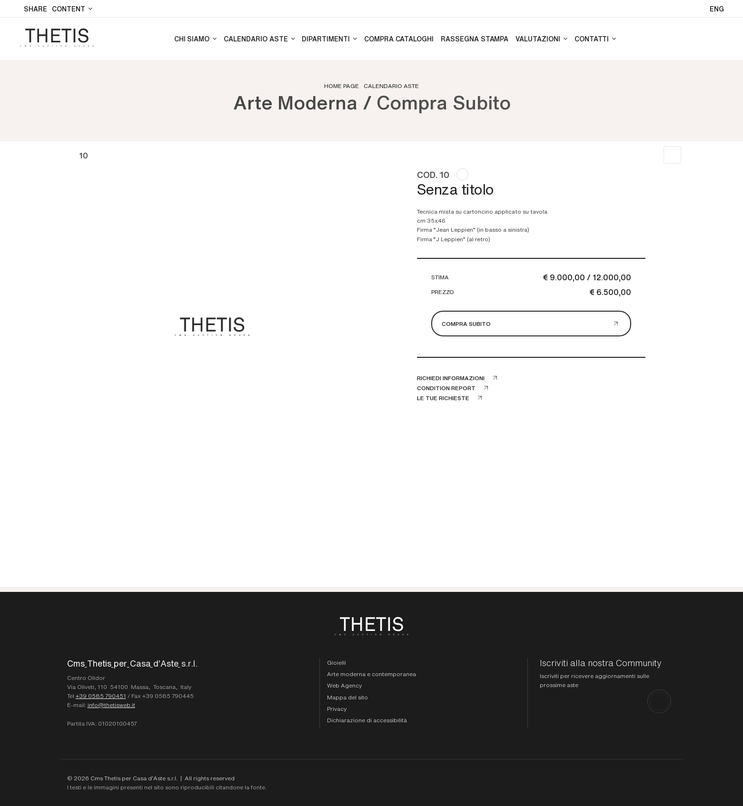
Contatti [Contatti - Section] (592, 38)
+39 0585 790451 (101, 695)
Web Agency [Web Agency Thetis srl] (344, 685)
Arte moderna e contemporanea (371, 674)
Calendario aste (391, 85)
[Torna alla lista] (672, 155)
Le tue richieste (443, 398)
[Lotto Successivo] (98, 155)
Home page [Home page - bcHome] (341, 85)
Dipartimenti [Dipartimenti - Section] (325, 38)
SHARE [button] (35, 8)
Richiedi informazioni (451, 378)
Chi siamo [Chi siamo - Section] (192, 38)
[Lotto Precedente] (68, 155)
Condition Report (446, 388)
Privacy (337, 708)
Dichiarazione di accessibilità (367, 720)
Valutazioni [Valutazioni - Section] (537, 38)
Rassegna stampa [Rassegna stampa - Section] (474, 38)
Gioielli (336, 662)
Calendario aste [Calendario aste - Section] (255, 38)
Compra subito (466, 323)
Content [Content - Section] (68, 8)
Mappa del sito (347, 697)
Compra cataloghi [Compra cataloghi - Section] (399, 38)
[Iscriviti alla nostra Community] (606, 685)
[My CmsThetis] (718, 39)
